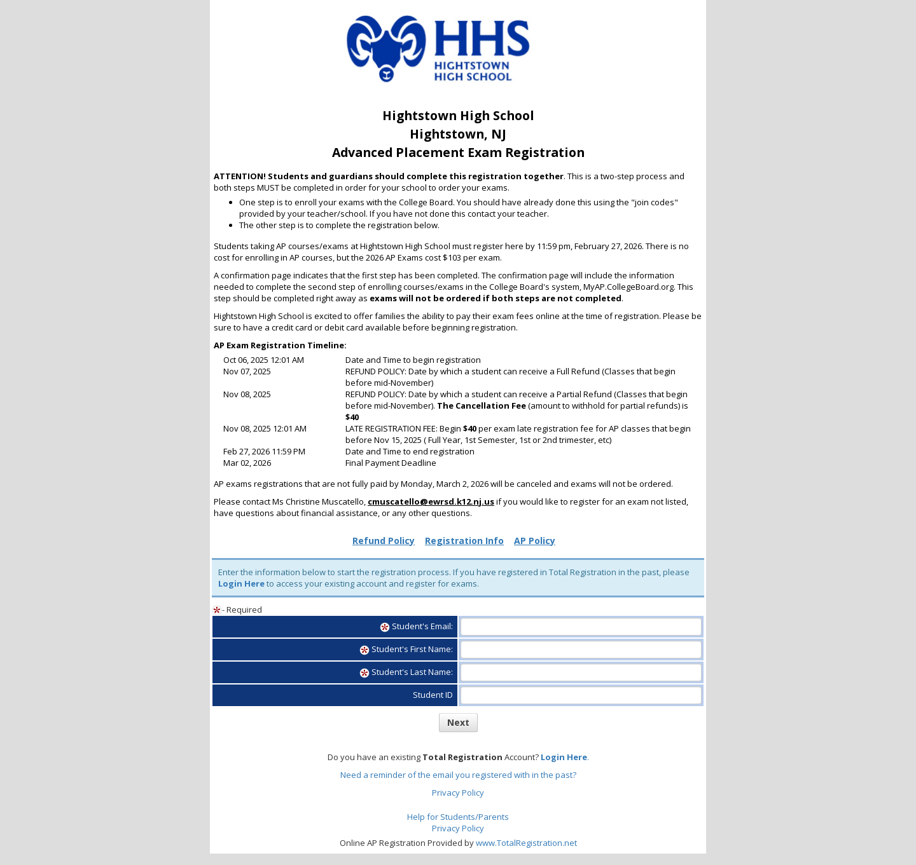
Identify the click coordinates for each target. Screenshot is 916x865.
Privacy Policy (458, 792)
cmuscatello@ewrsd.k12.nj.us (431, 501)
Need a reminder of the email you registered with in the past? (458, 774)
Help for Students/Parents (458, 816)
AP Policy (534, 541)
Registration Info (464, 541)
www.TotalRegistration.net (526, 842)
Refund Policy (383, 541)
